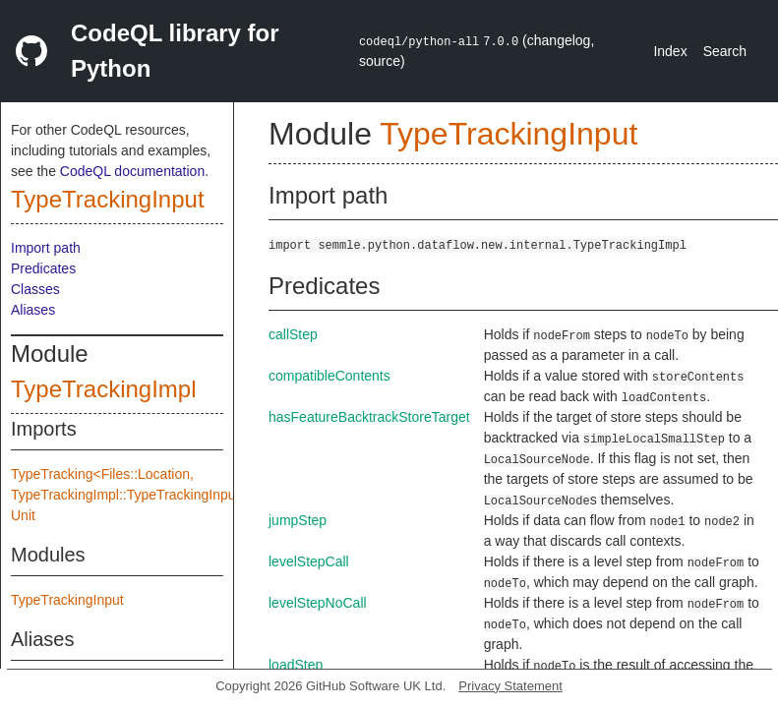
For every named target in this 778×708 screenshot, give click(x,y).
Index (670, 51)
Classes (35, 289)
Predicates (43, 268)
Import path (46, 248)
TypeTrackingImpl (104, 389)
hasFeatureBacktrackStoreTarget (369, 417)
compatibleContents (329, 376)
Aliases (33, 310)
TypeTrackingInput (108, 199)
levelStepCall (309, 561)
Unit (23, 515)
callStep (293, 334)
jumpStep (298, 520)
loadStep (296, 665)
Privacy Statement (510, 685)
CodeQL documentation (132, 171)
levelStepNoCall (318, 603)
